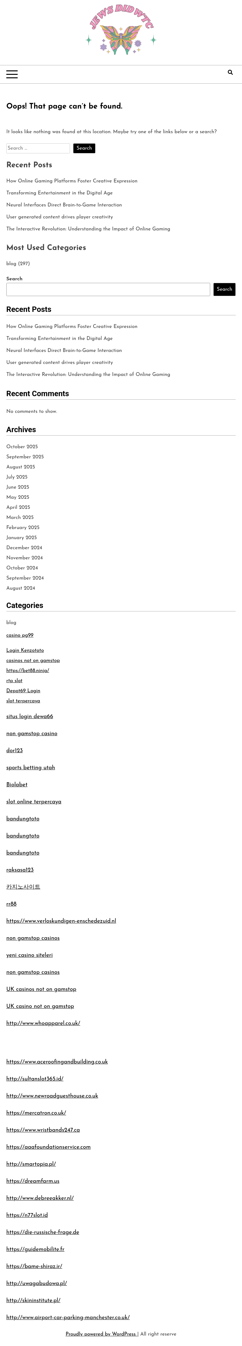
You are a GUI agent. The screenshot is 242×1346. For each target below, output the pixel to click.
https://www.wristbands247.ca (43, 1130)
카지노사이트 (23, 887)
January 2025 (21, 537)
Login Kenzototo (25, 650)
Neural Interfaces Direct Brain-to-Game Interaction (64, 205)
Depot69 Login (23, 691)
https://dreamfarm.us (32, 1181)
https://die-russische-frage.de (42, 1233)
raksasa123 (20, 870)
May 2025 (17, 497)
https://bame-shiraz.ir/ (34, 1267)
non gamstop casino (31, 734)
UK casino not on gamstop (40, 1007)
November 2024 (24, 558)
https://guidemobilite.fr (35, 1250)
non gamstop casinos (33, 938)
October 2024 (22, 568)
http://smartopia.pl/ (31, 1164)
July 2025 (16, 477)
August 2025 (20, 467)
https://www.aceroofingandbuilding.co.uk (57, 1062)
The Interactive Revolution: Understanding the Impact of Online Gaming (88, 229)
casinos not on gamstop (33, 660)
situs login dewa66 (29, 717)
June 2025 (17, 487)
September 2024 (25, 578)
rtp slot (14, 680)
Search (14, 279)
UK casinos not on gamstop (41, 989)
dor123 (14, 751)
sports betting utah (30, 768)
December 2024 (24, 548)
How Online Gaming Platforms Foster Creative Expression (71, 181)
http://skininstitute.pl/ (33, 1301)
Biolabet (16, 785)
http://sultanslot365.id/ (34, 1079)
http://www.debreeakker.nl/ (40, 1198)
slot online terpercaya (33, 802)
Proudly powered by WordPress (101, 1334)
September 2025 (25, 457)
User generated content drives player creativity (59, 217)
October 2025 (22, 447)
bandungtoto (22, 819)
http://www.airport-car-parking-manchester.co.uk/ (68, 1318)
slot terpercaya (23, 701)
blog (11, 263)
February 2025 (22, 527)
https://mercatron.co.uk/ (36, 1113)
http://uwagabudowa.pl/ (36, 1284)
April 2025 (18, 507)
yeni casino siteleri (29, 955)
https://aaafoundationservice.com (48, 1147)
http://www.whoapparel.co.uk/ (43, 1024)
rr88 (11, 904)
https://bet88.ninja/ (27, 670)
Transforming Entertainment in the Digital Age (59, 193)
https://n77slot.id (27, 1215)
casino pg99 (19, 635)
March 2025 (20, 517)
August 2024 (20, 588)
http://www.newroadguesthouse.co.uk (52, 1096)
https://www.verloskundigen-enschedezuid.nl (61, 921)
